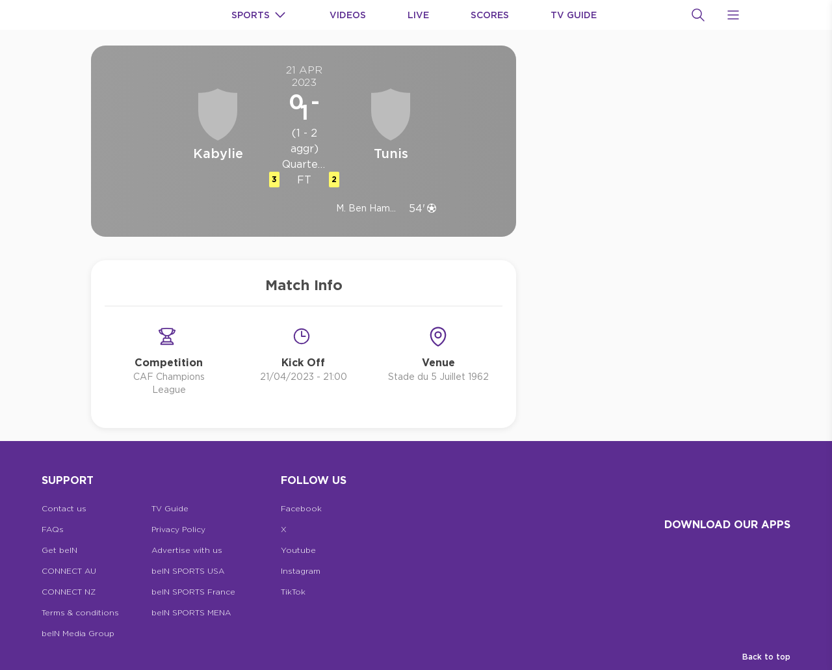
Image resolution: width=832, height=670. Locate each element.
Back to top (766, 656)
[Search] (698, 15)
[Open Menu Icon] (733, 15)
